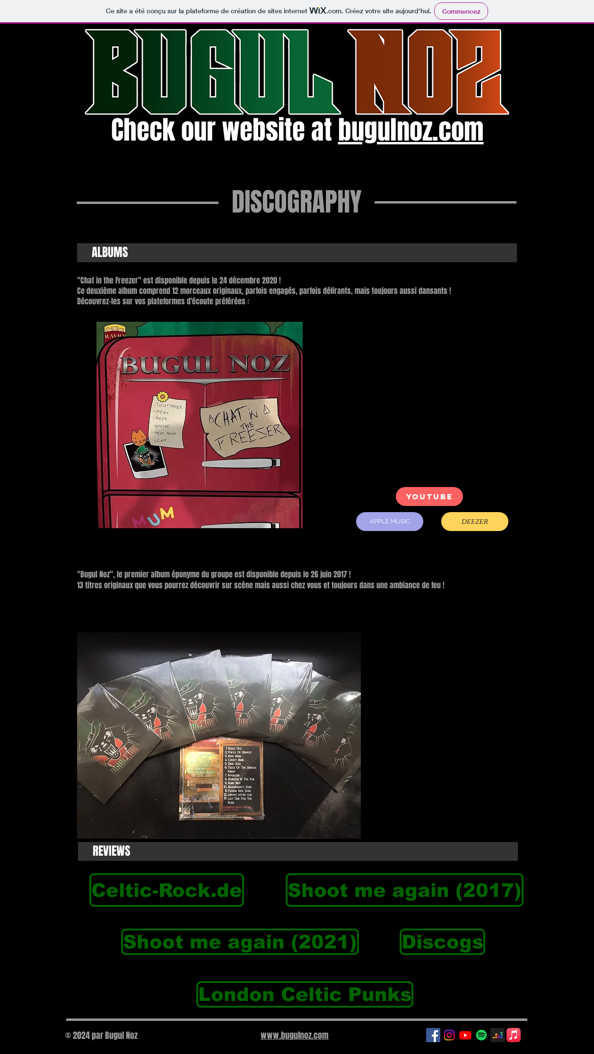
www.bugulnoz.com (295, 1035)
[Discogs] (442, 942)
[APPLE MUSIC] (389, 521)
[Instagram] (449, 1035)
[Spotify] (481, 1035)
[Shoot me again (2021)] (240, 942)
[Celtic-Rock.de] (166, 890)
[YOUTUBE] (429, 496)
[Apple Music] (514, 1035)
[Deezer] (497, 1035)
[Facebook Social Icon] (433, 1035)
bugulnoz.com (411, 130)
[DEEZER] (474, 521)
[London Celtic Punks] (304, 994)
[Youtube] (465, 1035)
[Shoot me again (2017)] (405, 890)
